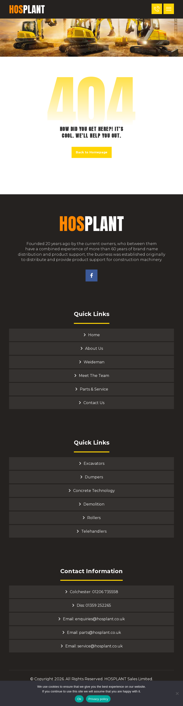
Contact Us (93, 403)
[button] (168, 9)
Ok (79, 699)
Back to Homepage (91, 152)
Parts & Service (94, 389)
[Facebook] (91, 275)
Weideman (94, 362)
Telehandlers (94, 531)
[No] (177, 693)
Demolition (93, 504)
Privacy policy (98, 699)
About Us (94, 348)
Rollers (94, 518)
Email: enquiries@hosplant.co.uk (94, 619)
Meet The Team (94, 375)
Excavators (94, 463)
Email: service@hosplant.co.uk (94, 646)
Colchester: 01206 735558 (94, 592)
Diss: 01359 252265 (94, 605)
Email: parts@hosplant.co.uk (94, 632)
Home (94, 335)
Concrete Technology (94, 490)
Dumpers (94, 477)
